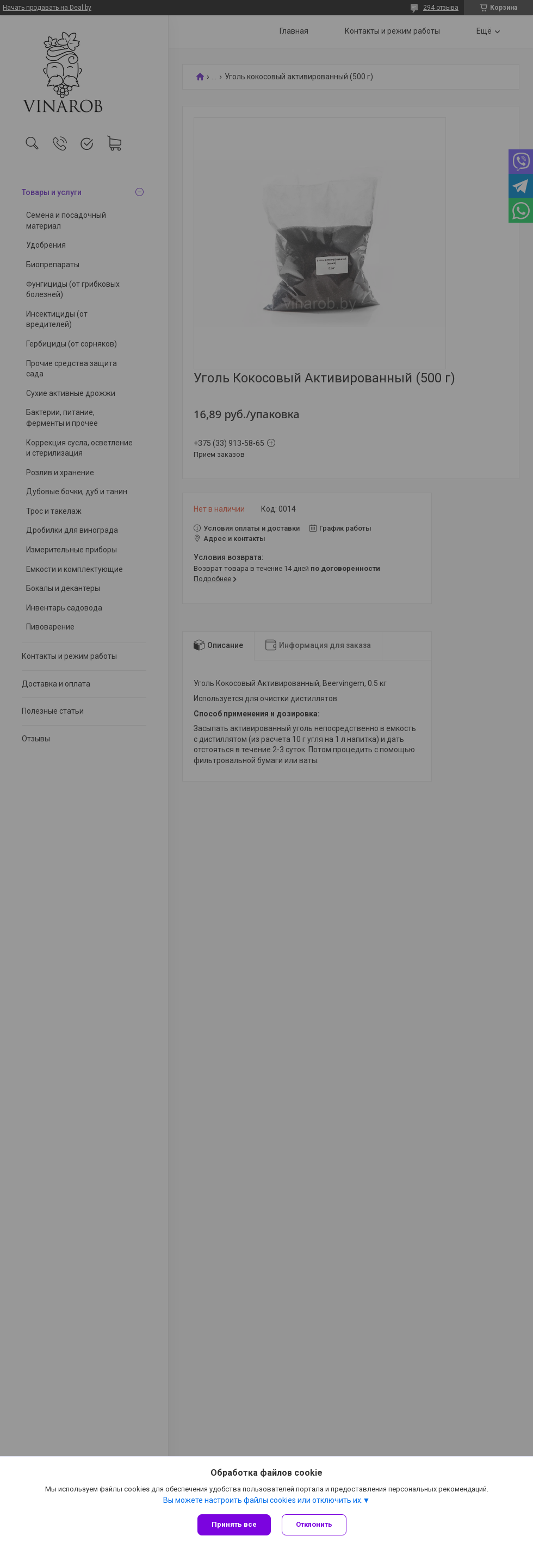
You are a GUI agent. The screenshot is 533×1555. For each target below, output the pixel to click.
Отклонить (314, 1524)
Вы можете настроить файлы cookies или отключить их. (263, 1500)
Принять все (234, 1524)
